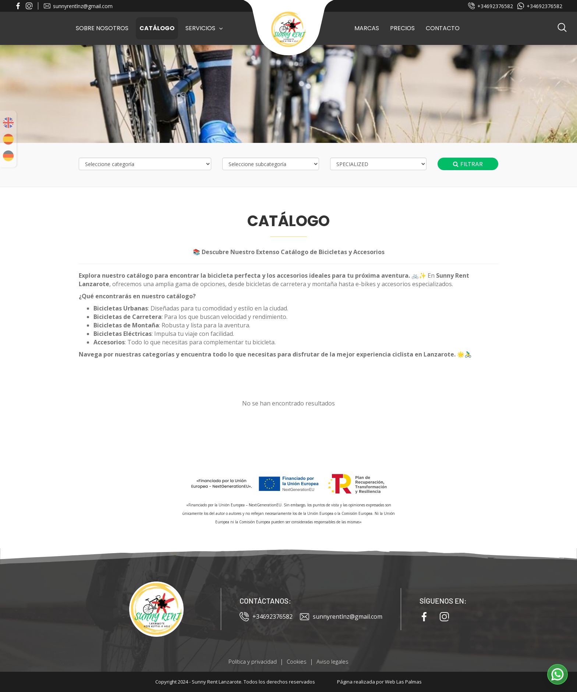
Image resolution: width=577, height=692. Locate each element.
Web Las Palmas (403, 681)
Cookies (297, 661)
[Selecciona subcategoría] (270, 164)
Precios (402, 28)
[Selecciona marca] (378, 164)
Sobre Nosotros (102, 28)
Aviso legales (332, 661)
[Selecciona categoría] (145, 164)
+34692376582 (490, 6)
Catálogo (156, 28)
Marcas (366, 28)
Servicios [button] (204, 28)
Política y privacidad (253, 661)
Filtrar (468, 164)
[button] (562, 28)
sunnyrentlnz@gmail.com (78, 6)
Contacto (443, 28)
